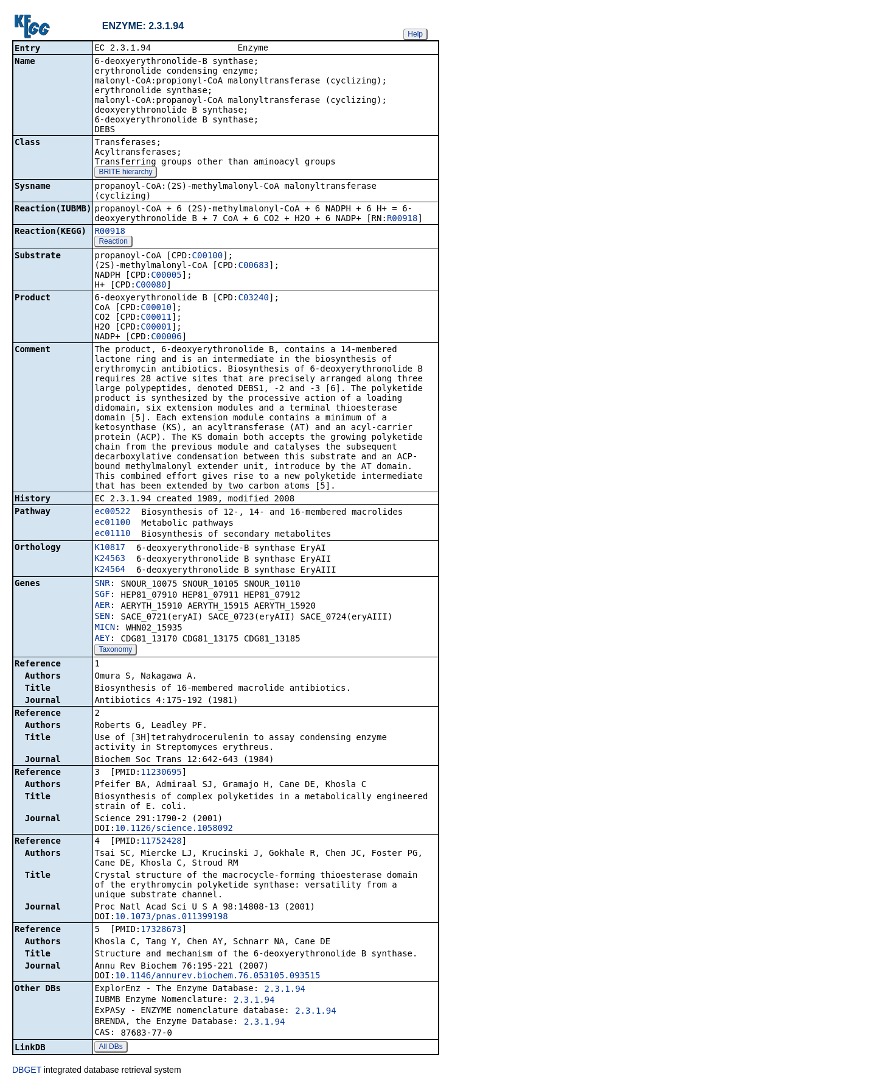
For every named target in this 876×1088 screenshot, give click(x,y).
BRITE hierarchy (125, 173)
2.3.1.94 (285, 990)
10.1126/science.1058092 (174, 829)
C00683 (253, 266)
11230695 (161, 773)
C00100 (207, 256)
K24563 (109, 559)
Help (415, 34)
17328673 (161, 930)
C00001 (156, 328)
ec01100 (112, 523)
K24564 (109, 570)
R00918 (402, 219)
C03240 (253, 298)
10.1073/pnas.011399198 (171, 917)
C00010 (156, 308)
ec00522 (112, 512)
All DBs (110, 1048)
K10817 (109, 548)
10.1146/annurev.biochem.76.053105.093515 (217, 976)
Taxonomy (115, 650)
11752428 (161, 842)
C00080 (151, 286)
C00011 (156, 318)
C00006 (166, 337)
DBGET (26, 1071)
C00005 (166, 276)
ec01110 (112, 534)
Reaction (113, 242)
